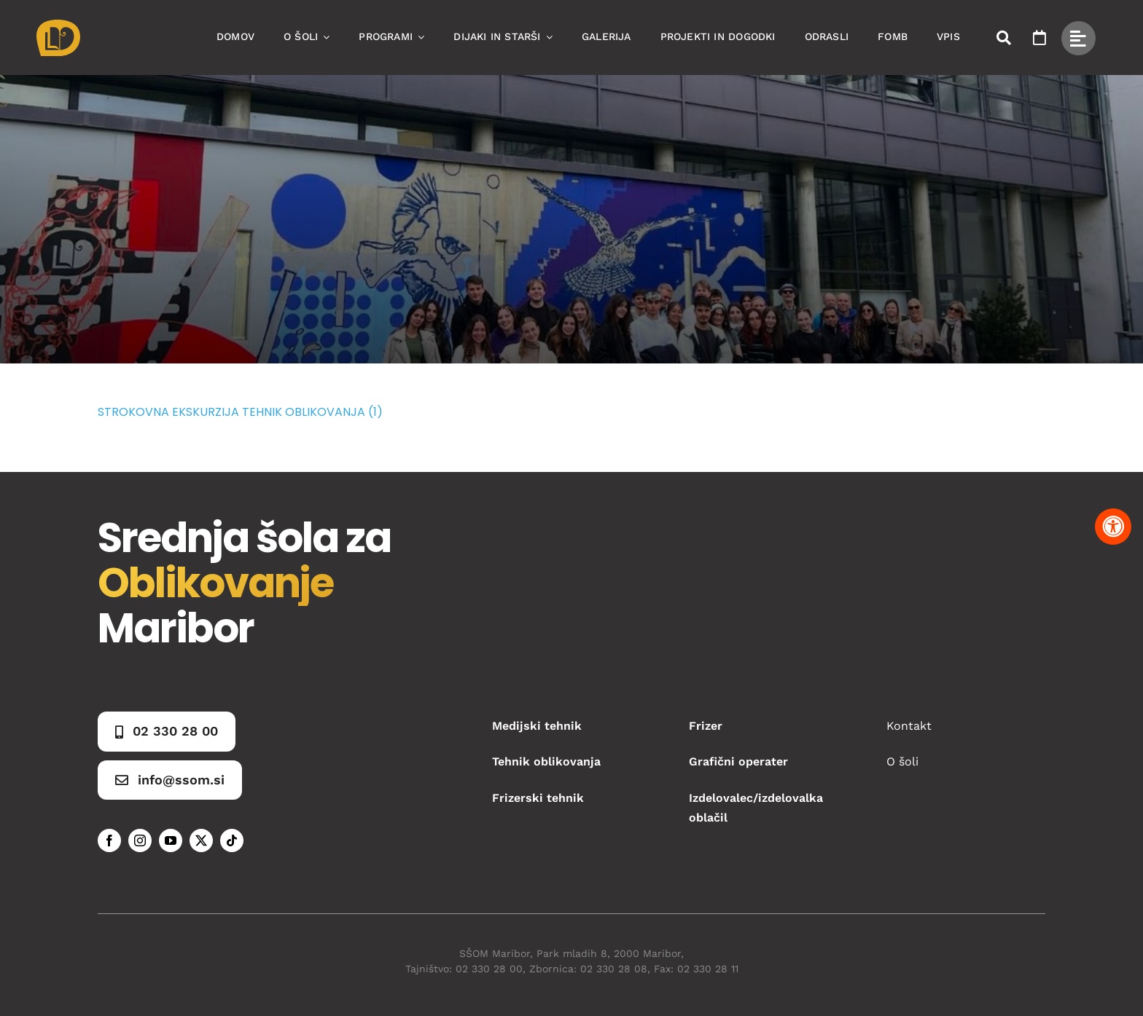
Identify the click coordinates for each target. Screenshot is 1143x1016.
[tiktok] (231, 840)
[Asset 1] (58, 25)
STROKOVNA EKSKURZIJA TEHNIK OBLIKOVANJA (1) (240, 411)
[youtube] (170, 840)
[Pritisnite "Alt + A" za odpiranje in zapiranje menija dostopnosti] (1113, 526)
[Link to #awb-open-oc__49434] (1078, 38)
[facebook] (109, 840)
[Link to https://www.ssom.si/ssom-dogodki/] (1039, 38)
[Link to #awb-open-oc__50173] (1003, 38)
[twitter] (201, 840)
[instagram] (140, 840)
